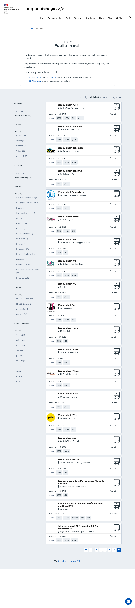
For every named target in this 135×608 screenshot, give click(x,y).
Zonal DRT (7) (21, 156)
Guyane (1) (20, 228)
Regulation (91, 18)
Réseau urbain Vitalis (68, 394)
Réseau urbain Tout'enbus (70, 127)
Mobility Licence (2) (24, 304)
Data (42, 18)
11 (119, 549)
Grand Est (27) (21, 223)
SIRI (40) (19, 350)
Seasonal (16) (21, 145)
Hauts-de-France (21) (24, 233)
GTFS (31, 77)
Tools (68, 18)
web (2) (19, 366)
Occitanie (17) (21, 259)
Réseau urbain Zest (67, 438)
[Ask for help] (128, 601)
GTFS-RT (39, 77)
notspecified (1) (22, 309)
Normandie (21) (22, 249)
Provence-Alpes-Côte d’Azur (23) (27, 271)
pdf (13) (19, 355)
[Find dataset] (67, 28)
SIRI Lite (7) (20, 360)
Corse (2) (19, 218)
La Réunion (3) (22, 238)
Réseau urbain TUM (67, 284)
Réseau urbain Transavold (70, 148)
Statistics (78, 18)
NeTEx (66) (20, 345)
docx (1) (19, 376)
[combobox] (67, 28)
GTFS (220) (20, 335)
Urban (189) (21, 151)
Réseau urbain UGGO (68, 350)
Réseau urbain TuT (66, 305)
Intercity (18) (21, 135)
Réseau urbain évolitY (68, 460)
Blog (110, 18)
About (101, 18)
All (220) (19, 111)
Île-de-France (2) (22, 278)
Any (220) (20, 173)
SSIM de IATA (35, 80)
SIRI (55, 77)
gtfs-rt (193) (20, 340)
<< (86, 549)
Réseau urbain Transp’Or (70, 171)
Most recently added (112, 97)
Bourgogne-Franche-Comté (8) (28, 203)
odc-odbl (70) (21, 314)
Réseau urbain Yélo (67, 415)
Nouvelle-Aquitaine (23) (25, 254)
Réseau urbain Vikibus (68, 371)
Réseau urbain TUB (67, 240)
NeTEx (50, 77)
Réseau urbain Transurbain (71, 192)
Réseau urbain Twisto (68, 328)
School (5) (20, 140)
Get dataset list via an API (68, 561)
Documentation (55, 18)
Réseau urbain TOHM (68, 105)
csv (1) (18, 371)
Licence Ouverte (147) (24, 299)
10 (114, 549)
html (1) (19, 381)
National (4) (21, 244)
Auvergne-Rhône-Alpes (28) (27, 197)
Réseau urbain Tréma (68, 217)
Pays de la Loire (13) (24, 264)
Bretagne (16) (21, 208)
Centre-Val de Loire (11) (25, 213)
